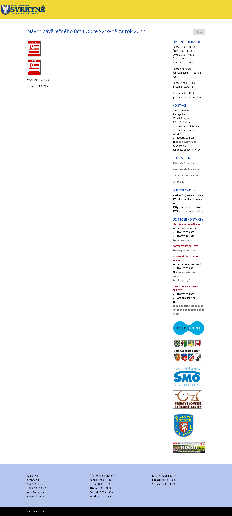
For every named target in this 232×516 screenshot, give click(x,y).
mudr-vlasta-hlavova (186, 240)
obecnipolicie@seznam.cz (188, 305)
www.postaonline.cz (185, 250)
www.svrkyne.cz (35, 496)
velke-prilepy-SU (183, 280)
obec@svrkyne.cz (186, 141)
